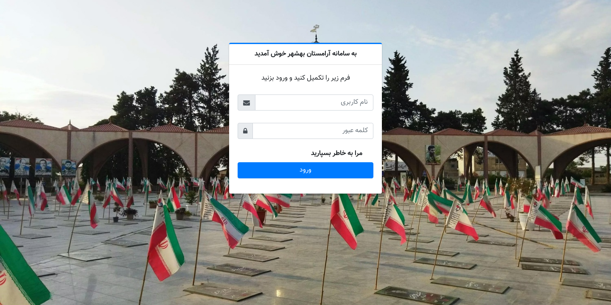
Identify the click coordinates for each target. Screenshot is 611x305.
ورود (305, 170)
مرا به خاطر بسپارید (336, 154)
